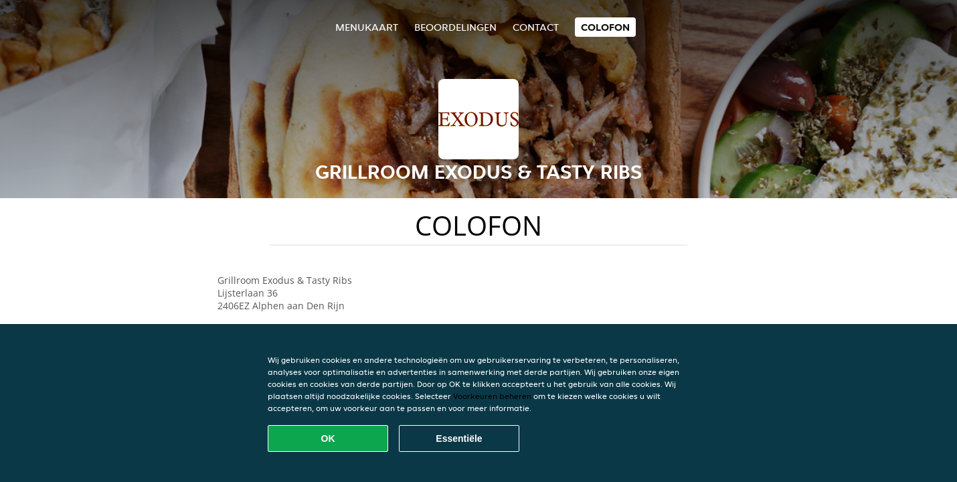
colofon (605, 27)
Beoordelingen (455, 27)
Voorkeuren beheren (492, 396)
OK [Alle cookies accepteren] (328, 438)
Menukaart (366, 27)
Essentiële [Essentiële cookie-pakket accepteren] (459, 438)
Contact (536, 27)
